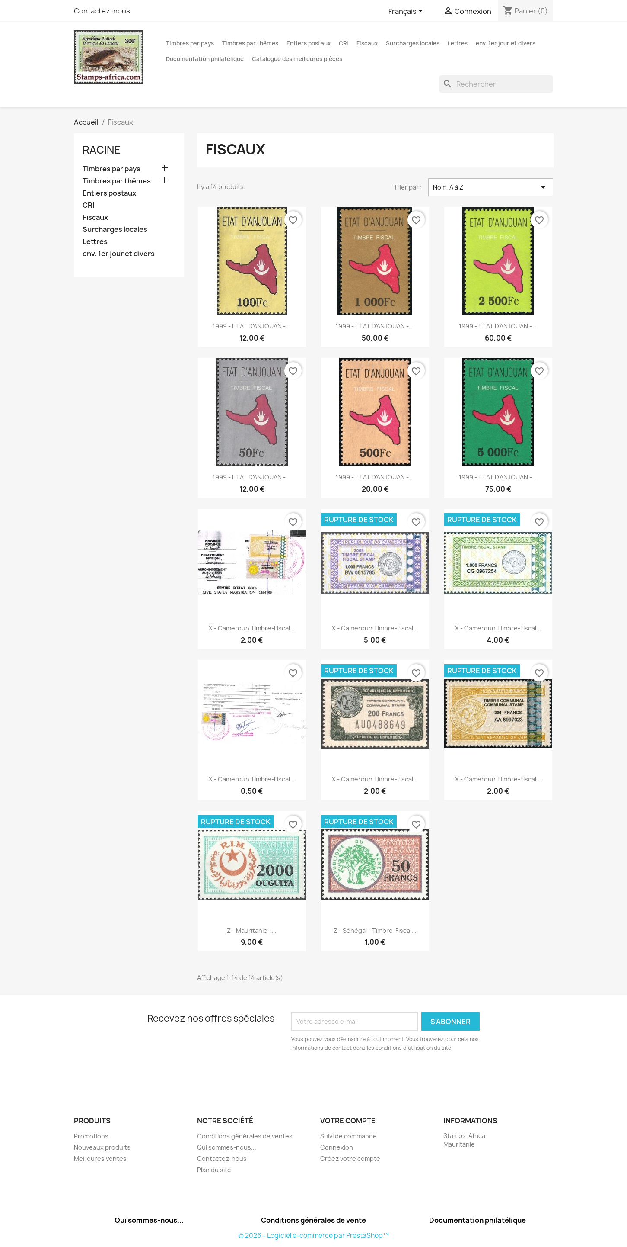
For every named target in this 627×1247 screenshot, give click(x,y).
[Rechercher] (496, 84)
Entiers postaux (308, 43)
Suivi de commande (348, 1136)
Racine (102, 149)
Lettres (458, 43)
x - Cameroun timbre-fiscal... (252, 628)
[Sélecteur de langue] (407, 11)
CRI (343, 43)
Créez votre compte (350, 1158)
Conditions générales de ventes (245, 1136)
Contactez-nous (102, 11)
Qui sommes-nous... (226, 1147)
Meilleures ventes (100, 1158)
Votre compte (348, 1120)
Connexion (336, 1147)
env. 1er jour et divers (505, 43)
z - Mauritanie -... (252, 930)
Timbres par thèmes (250, 43)
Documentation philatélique (205, 59)
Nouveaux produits (102, 1147)
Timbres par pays (190, 43)
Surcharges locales (412, 43)
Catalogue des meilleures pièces (297, 59)
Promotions (91, 1136)
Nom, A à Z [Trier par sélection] (490, 187)
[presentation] (363, 1076)
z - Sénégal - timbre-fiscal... (375, 930)
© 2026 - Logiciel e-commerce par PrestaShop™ (313, 1235)
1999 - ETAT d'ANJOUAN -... (252, 326)
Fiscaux (367, 43)
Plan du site (214, 1170)
